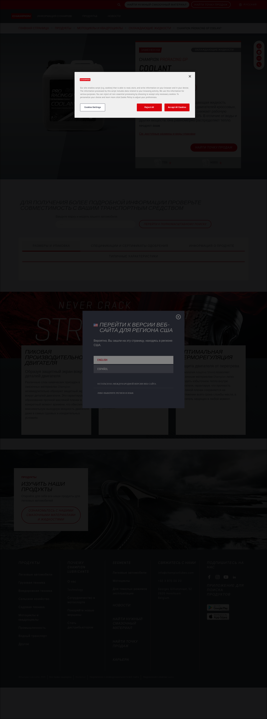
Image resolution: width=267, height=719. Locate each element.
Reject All (149, 107)
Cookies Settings (92, 107)
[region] (135, 95)
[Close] (190, 76)
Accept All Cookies (177, 107)
